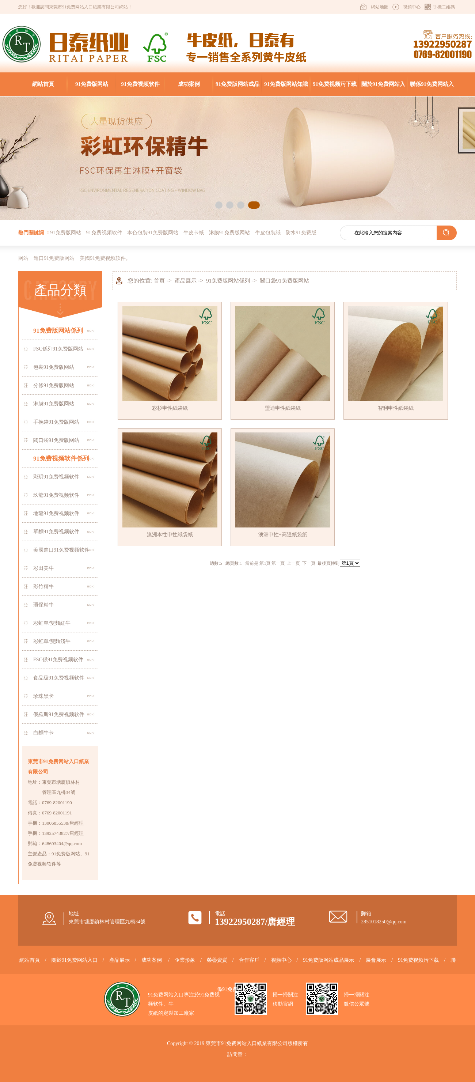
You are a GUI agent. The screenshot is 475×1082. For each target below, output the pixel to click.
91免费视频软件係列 (61, 458)
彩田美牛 (43, 568)
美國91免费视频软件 (103, 258)
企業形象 (185, 960)
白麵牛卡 (43, 732)
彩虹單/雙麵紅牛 (52, 623)
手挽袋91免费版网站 (56, 422)
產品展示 (186, 281)
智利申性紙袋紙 (396, 408)
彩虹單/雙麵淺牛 (52, 641)
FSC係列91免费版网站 (58, 349)
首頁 (159, 281)
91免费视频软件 (140, 84)
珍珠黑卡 (43, 696)
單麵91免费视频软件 (56, 531)
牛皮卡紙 (193, 232)
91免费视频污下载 (335, 84)
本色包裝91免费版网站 (152, 232)
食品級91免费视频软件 (58, 678)
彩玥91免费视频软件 (56, 477)
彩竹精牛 (43, 586)
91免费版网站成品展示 (237, 88)
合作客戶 (249, 960)
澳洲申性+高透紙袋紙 (282, 534)
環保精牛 (43, 605)
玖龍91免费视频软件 (56, 495)
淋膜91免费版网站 (229, 232)
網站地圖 (379, 7)
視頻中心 (412, 7)
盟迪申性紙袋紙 (283, 408)
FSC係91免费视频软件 (58, 659)
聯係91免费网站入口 (432, 88)
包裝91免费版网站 (53, 367)
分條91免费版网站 (53, 385)
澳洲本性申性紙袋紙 (170, 534)
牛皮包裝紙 (268, 232)
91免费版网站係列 (58, 330)
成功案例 (189, 84)
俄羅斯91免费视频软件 (58, 714)
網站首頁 (43, 84)
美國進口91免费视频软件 (61, 550)
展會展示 (376, 960)
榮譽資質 (217, 960)
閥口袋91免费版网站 (56, 440)
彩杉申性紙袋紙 (170, 408)
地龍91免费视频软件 (56, 513)
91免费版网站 (91, 84)
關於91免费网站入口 (383, 88)
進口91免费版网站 (54, 258)
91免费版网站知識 (286, 84)
